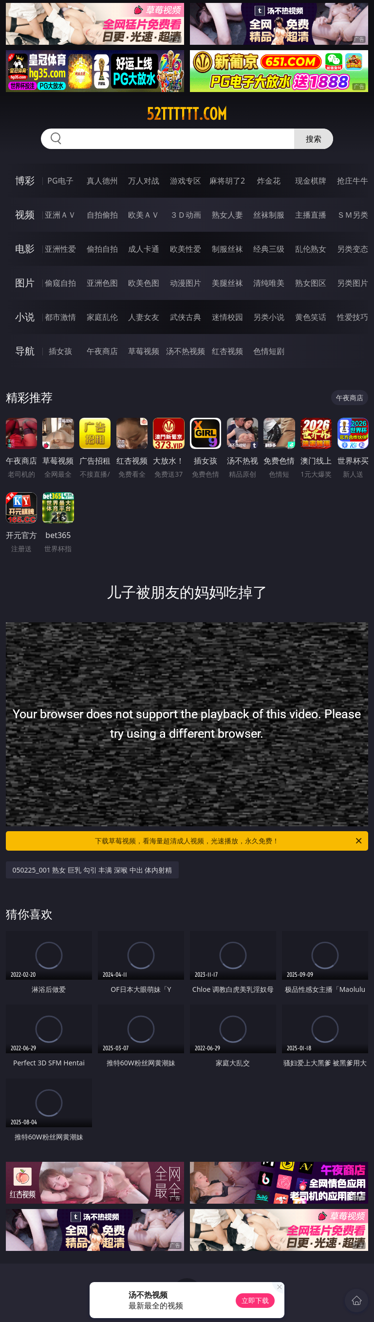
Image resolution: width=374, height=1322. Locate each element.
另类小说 (268, 317)
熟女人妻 (227, 214)
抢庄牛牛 (352, 180)
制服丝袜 (227, 248)
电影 (25, 248)
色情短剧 (268, 351)
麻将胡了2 (227, 180)
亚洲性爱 (60, 248)
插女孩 (60, 351)
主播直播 (310, 214)
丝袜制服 (268, 214)
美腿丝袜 (227, 283)
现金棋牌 (310, 180)
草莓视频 (143, 351)
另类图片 (352, 283)
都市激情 (60, 317)
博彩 (25, 180)
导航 (25, 350)
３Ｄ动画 (185, 214)
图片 (25, 282)
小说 (25, 316)
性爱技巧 (352, 317)
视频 (25, 214)
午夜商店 (102, 351)
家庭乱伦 (102, 317)
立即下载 (255, 1300)
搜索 (313, 138)
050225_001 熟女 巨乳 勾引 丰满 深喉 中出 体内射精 (92, 870)
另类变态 (352, 248)
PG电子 (60, 180)
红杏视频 (227, 351)
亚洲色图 (102, 283)
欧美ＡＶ (143, 214)
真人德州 (102, 180)
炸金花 (268, 180)
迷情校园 (227, 317)
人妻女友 (143, 317)
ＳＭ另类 (352, 214)
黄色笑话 (310, 317)
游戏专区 (185, 180)
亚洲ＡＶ (60, 214)
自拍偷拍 (102, 214)
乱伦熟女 (310, 248)
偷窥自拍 (60, 283)
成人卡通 (143, 248)
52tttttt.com (187, 114)
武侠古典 (185, 317)
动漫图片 (185, 283)
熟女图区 (310, 283)
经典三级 (268, 248)
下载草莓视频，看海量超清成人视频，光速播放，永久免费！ (229, 841)
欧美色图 (143, 283)
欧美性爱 (185, 248)
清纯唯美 (268, 283)
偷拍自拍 (102, 248)
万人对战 (143, 180)
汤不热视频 (185, 351)
